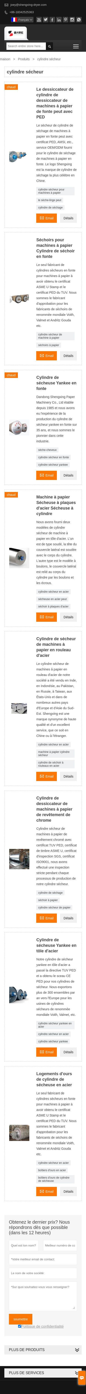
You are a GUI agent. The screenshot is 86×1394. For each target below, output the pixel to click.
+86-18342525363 (21, 12)
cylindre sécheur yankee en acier (55, 1025)
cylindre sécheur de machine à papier (50, 336)
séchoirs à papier (48, 345)
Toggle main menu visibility (76, 45)
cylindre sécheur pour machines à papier (51, 191)
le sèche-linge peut (49, 200)
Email (46, 217)
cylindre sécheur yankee (53, 464)
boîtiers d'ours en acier (52, 1170)
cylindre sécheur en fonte (53, 457)
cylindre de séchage (50, 207)
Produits (24, 59)
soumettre (21, 1319)
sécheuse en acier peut (52, 599)
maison (5, 59)
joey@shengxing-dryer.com (28, 4)
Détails (68, 218)
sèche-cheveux (47, 450)
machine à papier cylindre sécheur (53, 753)
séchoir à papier (48, 900)
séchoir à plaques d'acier (53, 606)
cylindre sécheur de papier (54, 907)
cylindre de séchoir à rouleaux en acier (50, 764)
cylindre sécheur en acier (53, 591)
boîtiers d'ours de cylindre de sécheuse (53, 1179)
